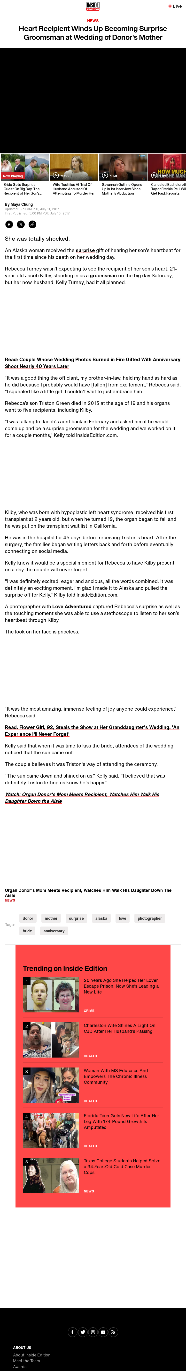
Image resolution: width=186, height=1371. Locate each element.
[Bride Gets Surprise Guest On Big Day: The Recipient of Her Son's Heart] (24, 175)
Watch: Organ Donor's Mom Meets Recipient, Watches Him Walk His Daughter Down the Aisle (82, 798)
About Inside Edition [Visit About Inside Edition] (32, 1355)
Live (177, 6)
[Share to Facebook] (9, 225)
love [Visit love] (122, 918)
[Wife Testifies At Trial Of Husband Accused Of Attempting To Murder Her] (73, 175)
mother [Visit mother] (51, 918)
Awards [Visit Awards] (19, 1367)
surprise (85, 250)
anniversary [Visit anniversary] (54, 930)
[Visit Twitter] (83, 1332)
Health (90, 1056)
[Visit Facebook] (73, 1332)
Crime (89, 1010)
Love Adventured (72, 606)
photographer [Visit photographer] (150, 918)
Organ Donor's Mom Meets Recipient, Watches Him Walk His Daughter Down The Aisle (88, 892)
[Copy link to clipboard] (32, 225)
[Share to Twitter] (20, 225)
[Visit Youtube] (103, 1332)
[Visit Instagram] (93, 1332)
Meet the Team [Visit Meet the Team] (26, 1361)
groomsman (104, 275)
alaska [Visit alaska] (101, 918)
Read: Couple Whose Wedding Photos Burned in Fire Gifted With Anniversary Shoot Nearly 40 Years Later (92, 363)
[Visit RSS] (113, 1332)
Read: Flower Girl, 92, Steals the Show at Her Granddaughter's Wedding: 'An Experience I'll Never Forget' (92, 731)
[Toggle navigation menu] (6, 6)
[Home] (93, 6)
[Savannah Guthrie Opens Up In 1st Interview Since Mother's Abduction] (122, 175)
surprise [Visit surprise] (76, 918)
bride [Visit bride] (27, 930)
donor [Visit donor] (28, 918)
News (93, 21)
